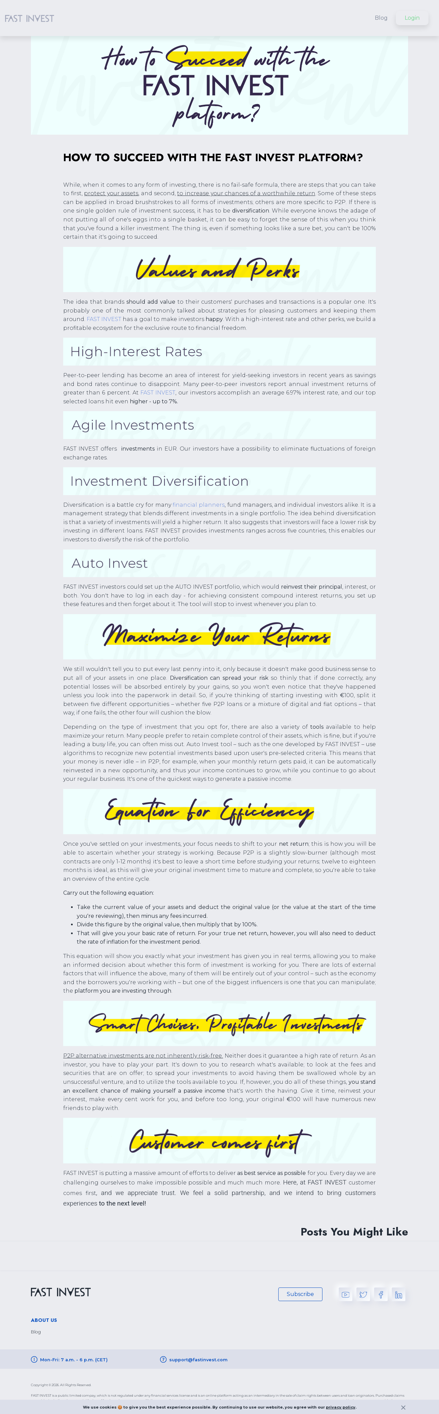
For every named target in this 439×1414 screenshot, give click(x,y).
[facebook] (381, 1293)
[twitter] (363, 1293)
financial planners (199, 505)
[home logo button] (29, 18)
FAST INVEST (104, 319)
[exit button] (403, 1408)
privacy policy (340, 1407)
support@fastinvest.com (198, 1359)
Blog (381, 18)
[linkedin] (398, 1293)
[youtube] (345, 1293)
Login (412, 18)
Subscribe (300, 1294)
